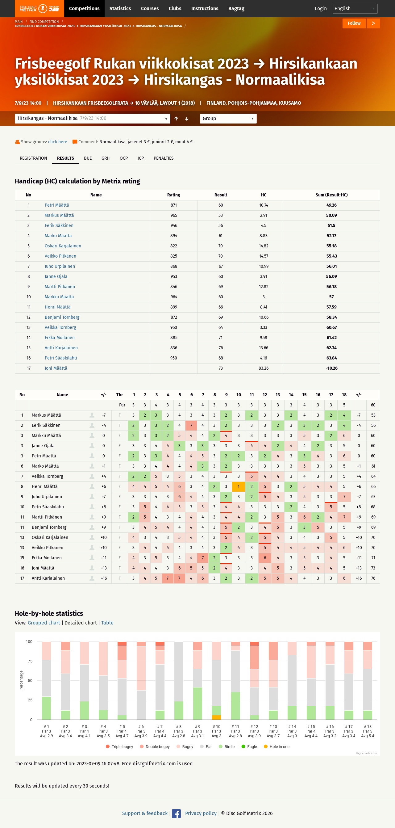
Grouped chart (44, 623)
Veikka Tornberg (60, 327)
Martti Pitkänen (60, 286)
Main (19, 22)
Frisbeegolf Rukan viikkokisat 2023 (132, 64)
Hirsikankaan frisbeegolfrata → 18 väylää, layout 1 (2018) (124, 103)
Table (107, 623)
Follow (354, 23)
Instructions (204, 8)
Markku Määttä (59, 297)
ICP (141, 158)
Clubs (175, 8)
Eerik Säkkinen (59, 225)
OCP (124, 158)
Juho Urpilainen (60, 266)
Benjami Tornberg (62, 317)
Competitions (84, 8)
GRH (106, 158)
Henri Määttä (58, 307)
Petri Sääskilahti (61, 358)
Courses (150, 8)
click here (57, 142)
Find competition (44, 22)
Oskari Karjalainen (63, 246)
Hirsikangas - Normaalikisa (234, 80)
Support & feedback (145, 813)
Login (321, 8)
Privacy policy (201, 813)
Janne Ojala (56, 276)
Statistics (120, 8)
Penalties (164, 158)
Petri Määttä (57, 205)
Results (65, 158)
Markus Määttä (59, 215)
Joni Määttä (56, 368)
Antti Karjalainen (61, 348)
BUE (88, 158)
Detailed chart (80, 623)
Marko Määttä (58, 235)
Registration (33, 158)
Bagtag (236, 8)
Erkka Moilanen (60, 337)
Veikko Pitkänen (60, 256)
